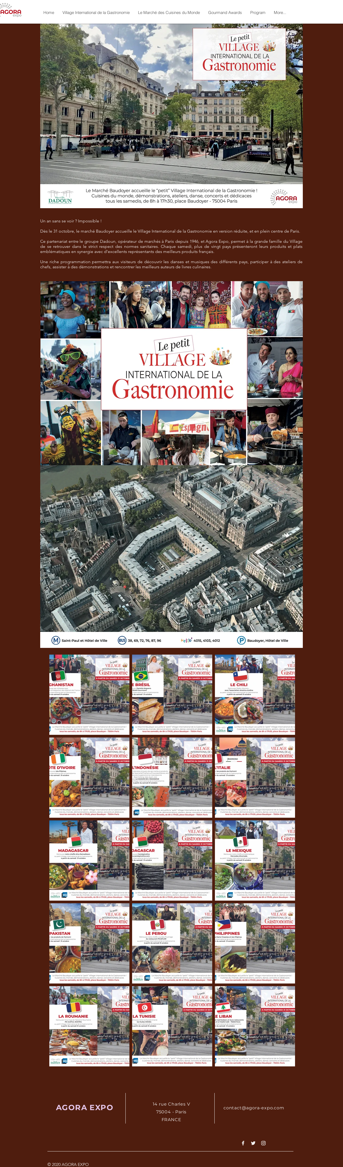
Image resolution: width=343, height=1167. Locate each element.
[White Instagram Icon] (263, 1143)
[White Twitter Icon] (253, 1143)
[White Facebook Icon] (243, 1143)
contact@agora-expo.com (253, 1107)
